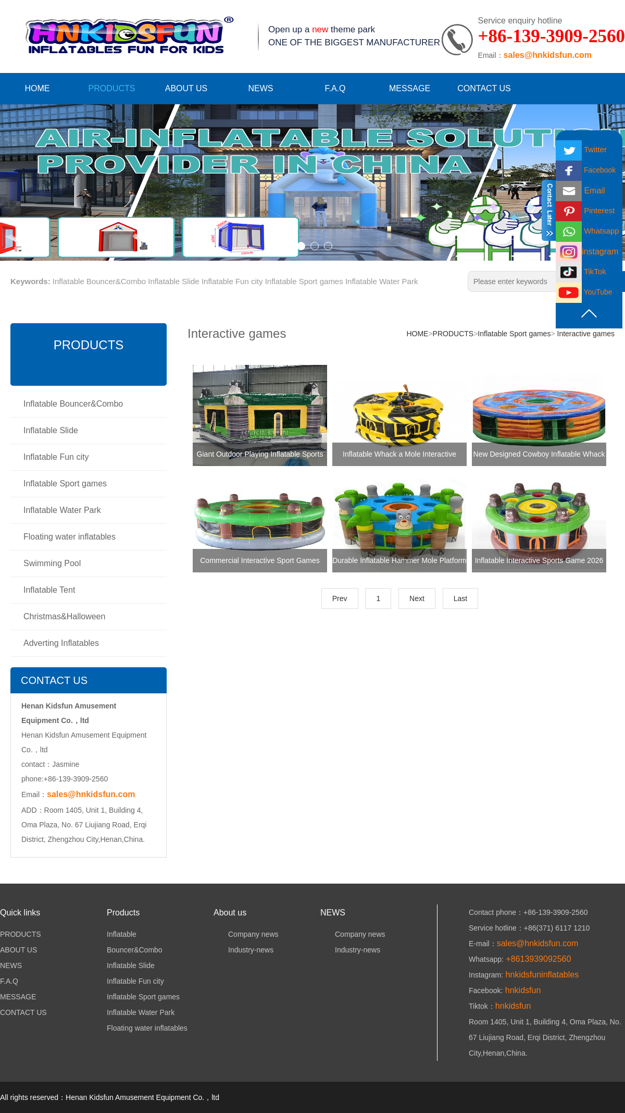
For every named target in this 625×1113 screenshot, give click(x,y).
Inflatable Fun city (232, 281)
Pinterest (585, 210)
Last (460, 598)
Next (416, 598)
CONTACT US (484, 88)
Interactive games (585, 333)
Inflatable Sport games (304, 281)
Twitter (581, 149)
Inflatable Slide (173, 281)
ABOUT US (186, 88)
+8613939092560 (537, 959)
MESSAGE (409, 88)
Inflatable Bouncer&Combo (99, 281)
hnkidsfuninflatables (541, 974)
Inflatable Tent (49, 589)
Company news (246, 934)
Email (580, 190)
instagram (587, 251)
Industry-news (243, 950)
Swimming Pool (52, 563)
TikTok (581, 271)
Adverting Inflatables (61, 643)
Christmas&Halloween (64, 616)
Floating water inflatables (69, 536)
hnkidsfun (522, 990)
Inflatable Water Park (381, 281)
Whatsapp (587, 230)
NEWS (260, 88)
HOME (37, 88)
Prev (339, 598)
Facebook (586, 170)
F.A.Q (334, 88)
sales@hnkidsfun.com (548, 55)
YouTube (584, 292)
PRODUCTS (112, 88)
